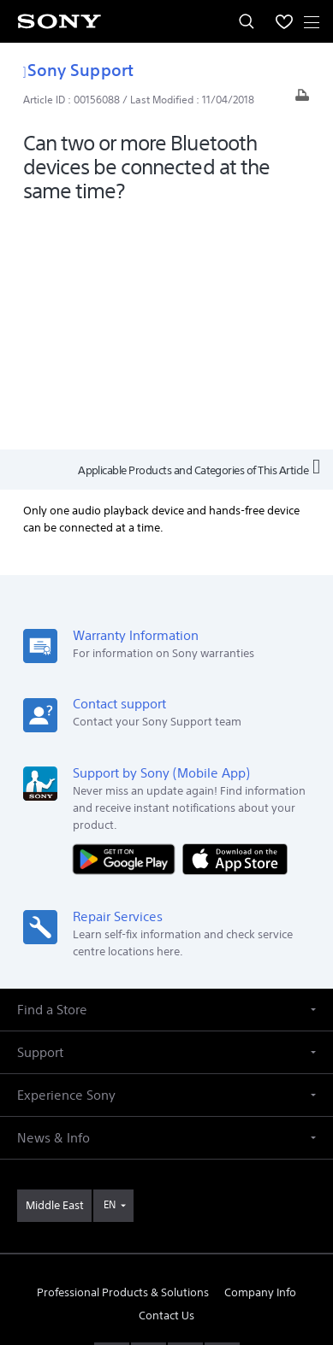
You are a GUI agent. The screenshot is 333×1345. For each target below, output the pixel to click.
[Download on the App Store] (235, 625)
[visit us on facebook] (148, 1123)
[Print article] (302, 99)
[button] (166, 777)
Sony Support (78, 69)
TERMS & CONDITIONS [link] (166, 1224)
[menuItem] (284, 21)
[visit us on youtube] (111, 1123)
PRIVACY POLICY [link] (166, 1245)
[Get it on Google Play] (127, 625)
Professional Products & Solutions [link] (123, 1059)
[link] (54, 973)
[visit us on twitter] (185, 1123)
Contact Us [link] (166, 1083)
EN (110, 972)
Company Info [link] (260, 1059)
